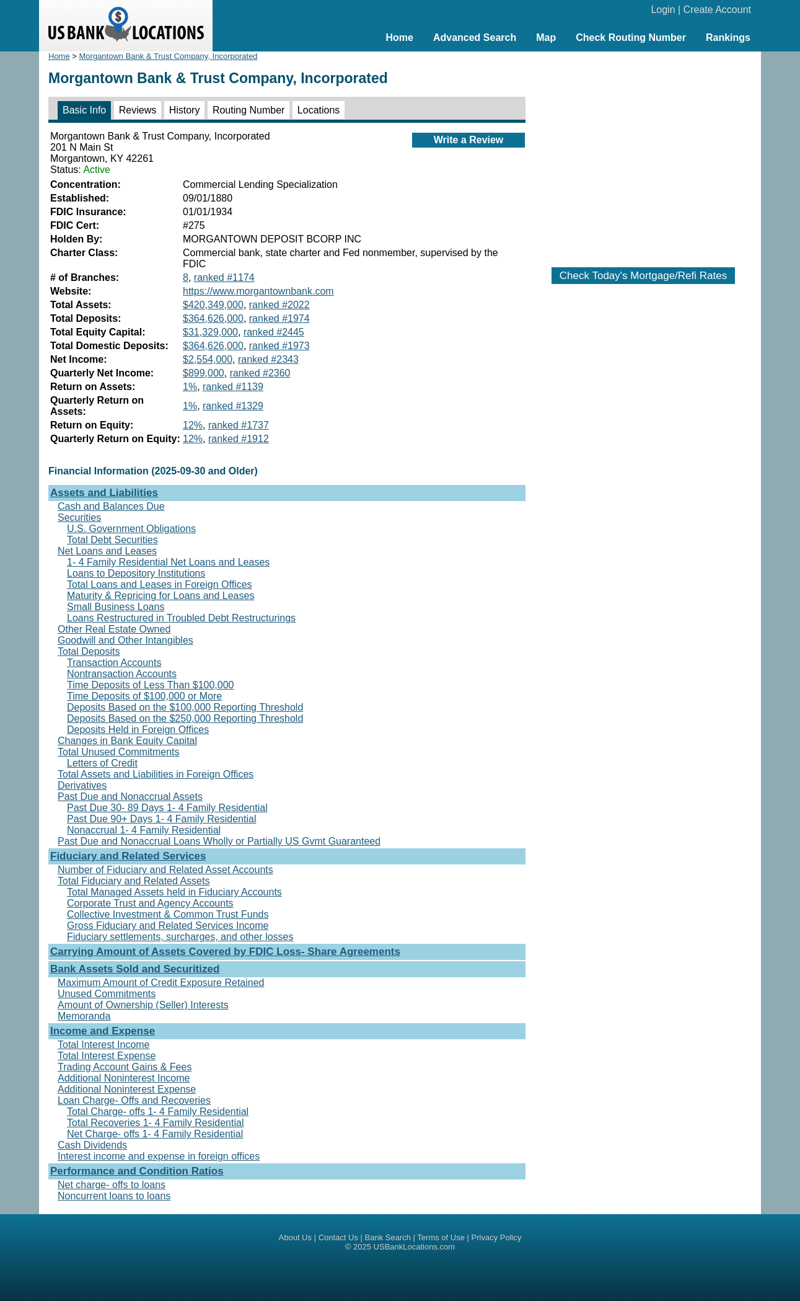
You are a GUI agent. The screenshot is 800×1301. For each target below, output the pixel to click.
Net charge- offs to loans (111, 1184)
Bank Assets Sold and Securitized (134, 969)
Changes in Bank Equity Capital (127, 740)
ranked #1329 (233, 406)
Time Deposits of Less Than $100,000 (150, 685)
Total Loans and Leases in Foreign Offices (159, 584)
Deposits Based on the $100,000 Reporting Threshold (185, 707)
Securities (79, 517)
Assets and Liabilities (104, 493)
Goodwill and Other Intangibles (125, 640)
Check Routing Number (631, 37)
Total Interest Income (104, 1044)
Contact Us (338, 1237)
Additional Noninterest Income (124, 1078)
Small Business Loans (115, 607)
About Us (295, 1237)
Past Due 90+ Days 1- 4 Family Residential (161, 819)
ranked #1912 (238, 438)
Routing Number (249, 110)
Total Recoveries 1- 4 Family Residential (155, 1122)
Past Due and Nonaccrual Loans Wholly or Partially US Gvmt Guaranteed (219, 841)
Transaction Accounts (114, 662)
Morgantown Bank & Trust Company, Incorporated (168, 56)
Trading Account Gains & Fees (124, 1067)
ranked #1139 (233, 386)
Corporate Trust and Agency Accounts (150, 903)
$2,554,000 (207, 359)
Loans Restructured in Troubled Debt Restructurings (181, 618)
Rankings (728, 37)
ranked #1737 (238, 425)
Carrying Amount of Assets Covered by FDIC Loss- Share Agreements (225, 951)
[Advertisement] (643, 153)
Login (663, 9)
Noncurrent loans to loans (114, 1196)
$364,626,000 (213, 318)
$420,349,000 (213, 305)
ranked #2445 (274, 332)
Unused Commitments (107, 993)
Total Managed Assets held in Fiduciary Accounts (174, 892)
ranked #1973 (279, 345)
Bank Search (388, 1237)
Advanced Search (474, 37)
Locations (318, 110)
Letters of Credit (102, 763)
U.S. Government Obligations (131, 528)
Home (399, 37)
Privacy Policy (497, 1237)
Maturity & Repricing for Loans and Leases (160, 595)
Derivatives (82, 785)
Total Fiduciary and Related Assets (133, 881)
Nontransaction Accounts (122, 673)
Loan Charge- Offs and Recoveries (134, 1100)
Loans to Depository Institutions (136, 573)
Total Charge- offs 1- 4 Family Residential (157, 1111)
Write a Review (469, 140)
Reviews (137, 110)
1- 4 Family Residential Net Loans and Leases (168, 562)
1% (190, 386)
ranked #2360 (260, 373)
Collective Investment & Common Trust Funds (167, 914)
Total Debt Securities (112, 540)
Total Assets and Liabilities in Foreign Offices (155, 774)
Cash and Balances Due (111, 506)
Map (546, 37)
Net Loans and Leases (107, 551)
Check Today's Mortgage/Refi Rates (643, 276)
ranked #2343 (268, 359)
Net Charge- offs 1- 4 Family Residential (155, 1134)
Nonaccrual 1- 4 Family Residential (144, 830)
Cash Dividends (92, 1145)
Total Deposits (89, 651)
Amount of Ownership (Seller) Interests (143, 1005)
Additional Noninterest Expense (127, 1089)
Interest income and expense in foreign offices (159, 1156)
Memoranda (84, 1016)
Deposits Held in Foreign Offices (138, 729)
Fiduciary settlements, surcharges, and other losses (180, 936)
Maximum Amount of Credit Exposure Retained (161, 982)
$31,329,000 (210, 332)
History (184, 110)
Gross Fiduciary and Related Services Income (167, 925)
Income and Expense (102, 1031)
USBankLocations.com (414, 1246)
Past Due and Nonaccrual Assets (130, 796)
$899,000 (203, 373)
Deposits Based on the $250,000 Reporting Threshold (185, 718)
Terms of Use (441, 1237)
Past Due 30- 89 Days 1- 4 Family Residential (167, 807)
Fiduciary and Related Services (128, 856)
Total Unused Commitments (119, 752)
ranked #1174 (224, 277)
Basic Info (84, 110)
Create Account (717, 9)
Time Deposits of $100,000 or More (144, 696)
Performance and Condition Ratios (137, 1171)
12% (193, 425)
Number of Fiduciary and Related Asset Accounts (165, 869)
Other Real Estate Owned (114, 629)
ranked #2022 (279, 305)
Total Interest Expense (107, 1055)
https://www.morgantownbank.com (258, 291)
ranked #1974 (279, 318)
